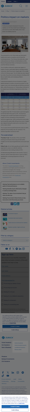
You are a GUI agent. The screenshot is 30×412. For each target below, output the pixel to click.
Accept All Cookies (15, 406)
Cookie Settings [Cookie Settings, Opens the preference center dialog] (15, 410)
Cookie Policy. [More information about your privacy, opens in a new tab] (21, 403)
